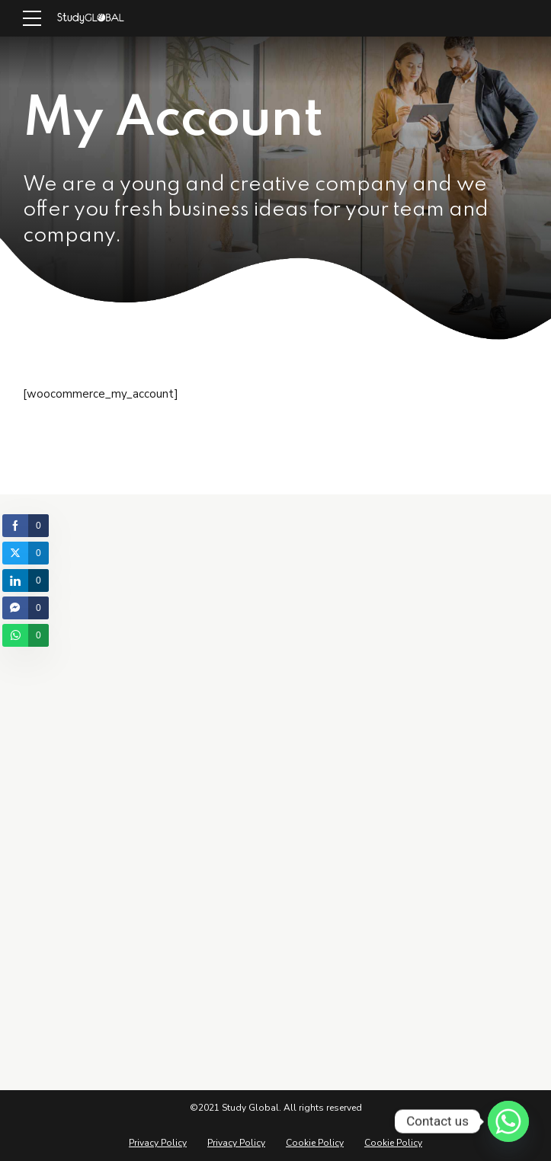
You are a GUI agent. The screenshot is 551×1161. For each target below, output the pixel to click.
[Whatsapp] (508, 1121)
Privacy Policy (158, 1143)
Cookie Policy (315, 1143)
